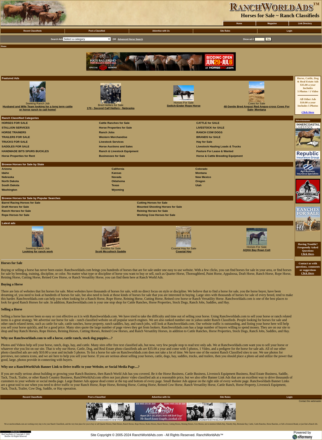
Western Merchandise (113, 137)
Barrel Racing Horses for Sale (21, 202)
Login (289, 31)
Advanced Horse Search (130, 39)
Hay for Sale (204, 141)
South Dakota (10, 185)
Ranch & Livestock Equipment (118, 151)
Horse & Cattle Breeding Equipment (219, 155)
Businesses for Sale (112, 155)
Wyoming (118, 189)
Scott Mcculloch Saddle (110, 251)
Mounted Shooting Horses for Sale (159, 206)
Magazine (272, 23)
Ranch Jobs (107, 132)
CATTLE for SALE (207, 122)
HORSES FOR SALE (15, 122)
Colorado (202, 168)
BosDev (8, 436)
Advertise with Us (161, 31)
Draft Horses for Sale (15, 206)
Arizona (7, 168)
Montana (201, 172)
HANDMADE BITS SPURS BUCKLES (25, 151)
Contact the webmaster (310, 401)
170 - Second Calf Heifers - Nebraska (111, 108)
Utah (199, 185)
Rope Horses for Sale (15, 215)
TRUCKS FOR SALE (15, 141)
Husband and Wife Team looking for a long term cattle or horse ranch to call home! (37, 108)
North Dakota (10, 181)
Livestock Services (111, 141)
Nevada (116, 177)
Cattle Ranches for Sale (114, 122)
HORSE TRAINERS (14, 132)
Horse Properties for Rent (18, 155)
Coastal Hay (183, 251)
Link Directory (305, 23)
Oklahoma (118, 181)
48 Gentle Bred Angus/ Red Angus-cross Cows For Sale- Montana (257, 108)
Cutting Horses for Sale (152, 202)
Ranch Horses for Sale (16, 210)
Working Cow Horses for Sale (156, 215)
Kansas (116, 172)
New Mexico (203, 177)
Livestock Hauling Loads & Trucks (218, 146)
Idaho (5, 172)
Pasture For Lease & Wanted (214, 151)
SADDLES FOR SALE (15, 146)
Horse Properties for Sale (115, 127)
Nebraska (8, 177)
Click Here (307, 112)
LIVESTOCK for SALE (210, 127)
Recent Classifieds (32, 31)
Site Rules (225, 31)
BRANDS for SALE (208, 137)
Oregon (200, 181)
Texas (115, 185)
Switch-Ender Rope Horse (183, 105)
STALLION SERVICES (16, 127)
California (118, 168)
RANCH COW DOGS (209, 132)
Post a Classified (97, 31)
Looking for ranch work (37, 251)
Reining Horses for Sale (152, 210)
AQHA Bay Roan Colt (256, 250)
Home (239, 23)
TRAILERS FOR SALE (16, 137)
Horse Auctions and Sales (116, 146)
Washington (9, 189)
